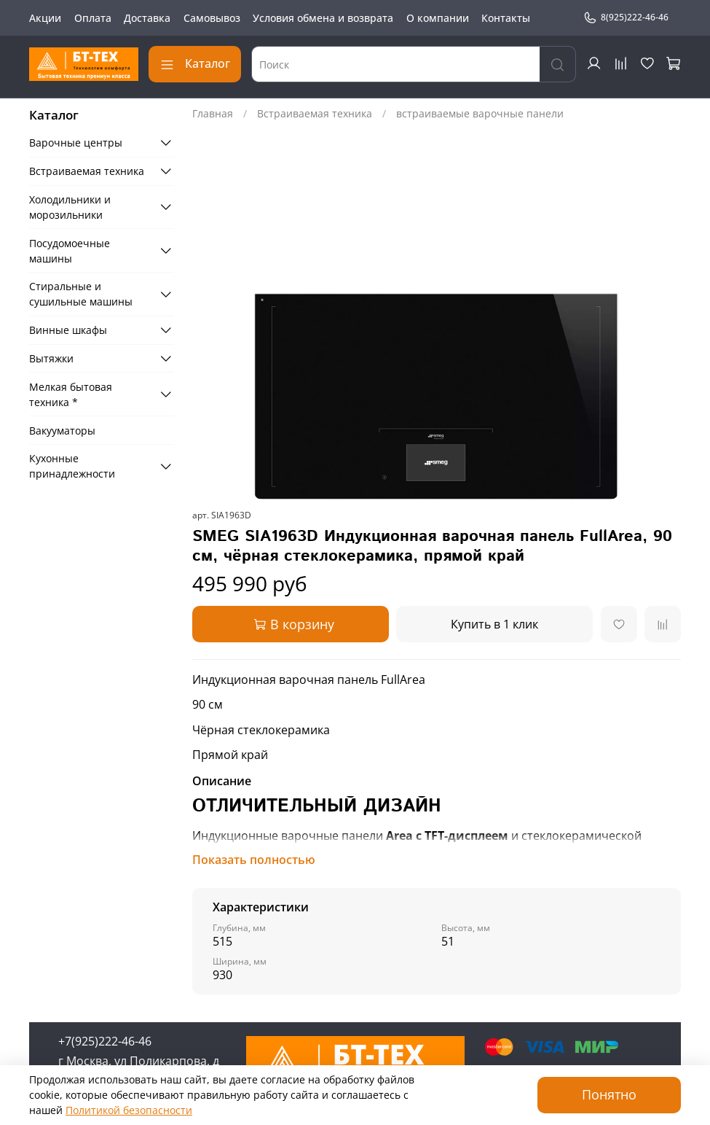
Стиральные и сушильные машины (81, 293)
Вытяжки (51, 358)
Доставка (147, 18)
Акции (45, 18)
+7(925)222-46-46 (104, 1041)
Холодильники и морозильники (70, 207)
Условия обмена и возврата (323, 18)
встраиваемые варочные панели (480, 113)
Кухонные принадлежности (72, 465)
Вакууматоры (62, 430)
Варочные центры (75, 142)
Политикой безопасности (129, 1110)
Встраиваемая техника (314, 113)
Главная (212, 113)
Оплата (92, 18)
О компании (437, 18)
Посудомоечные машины (69, 250)
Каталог (194, 63)
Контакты (505, 18)
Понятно (609, 1094)
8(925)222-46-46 (625, 17)
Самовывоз (212, 18)
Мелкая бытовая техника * (70, 394)
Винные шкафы (68, 330)
